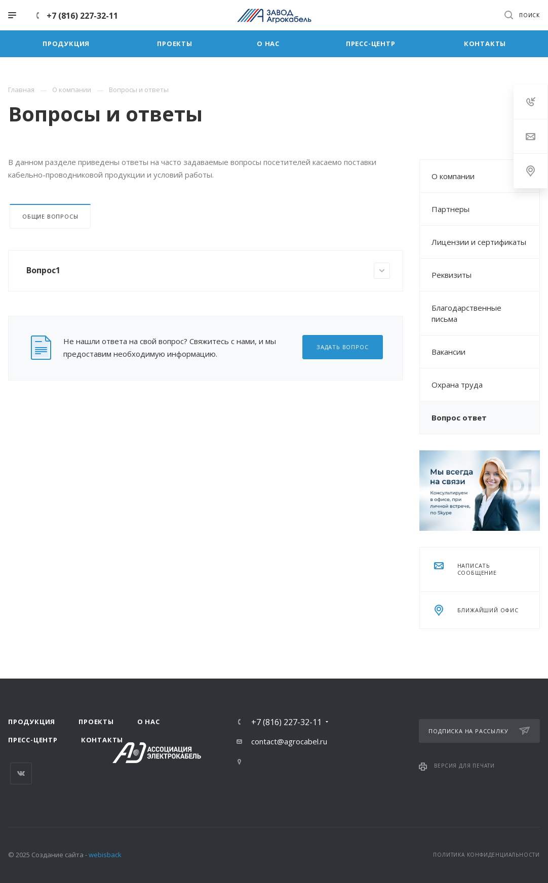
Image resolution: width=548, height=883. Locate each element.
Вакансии (448, 352)
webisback (105, 854)
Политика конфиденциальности (486, 854)
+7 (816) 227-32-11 (82, 15)
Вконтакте (21, 773)
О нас (148, 721)
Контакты (102, 739)
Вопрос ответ (459, 417)
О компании (453, 176)
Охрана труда (457, 385)
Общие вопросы (50, 216)
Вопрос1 (208, 271)
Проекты (96, 721)
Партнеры (450, 209)
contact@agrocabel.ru (289, 741)
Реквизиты (452, 275)
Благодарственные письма (466, 313)
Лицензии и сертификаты (479, 242)
